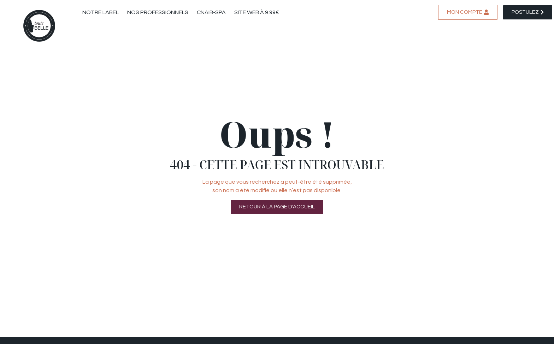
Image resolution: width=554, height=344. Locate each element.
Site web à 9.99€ (256, 12)
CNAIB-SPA (211, 12)
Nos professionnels (157, 12)
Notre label (100, 12)
